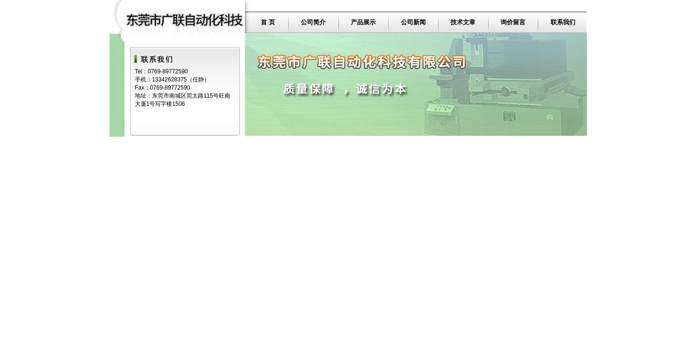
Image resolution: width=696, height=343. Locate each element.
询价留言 (513, 22)
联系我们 (563, 22)
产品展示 (363, 22)
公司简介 (313, 22)
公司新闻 (413, 22)
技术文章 (462, 22)
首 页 (268, 22)
